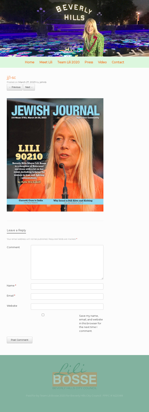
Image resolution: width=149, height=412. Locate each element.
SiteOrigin (71, 404)
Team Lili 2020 (68, 62)
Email (11, 295)
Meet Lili (45, 62)
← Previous (14, 87)
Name (11, 285)
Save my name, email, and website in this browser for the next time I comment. (91, 323)
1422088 (118, 395)
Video (102, 62)
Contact (118, 62)
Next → (29, 87)
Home (29, 62)
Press (89, 62)
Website (12, 305)
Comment (13, 247)
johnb (43, 82)
